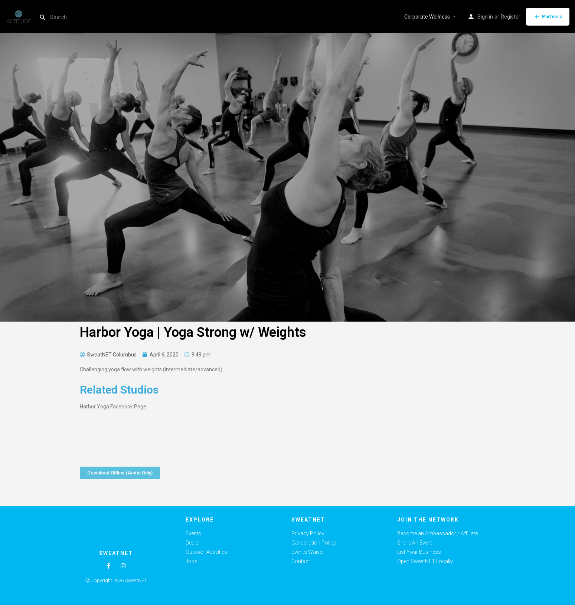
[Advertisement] (419, 403)
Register (510, 17)
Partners (547, 16)
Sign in (485, 17)
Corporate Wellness (427, 17)
